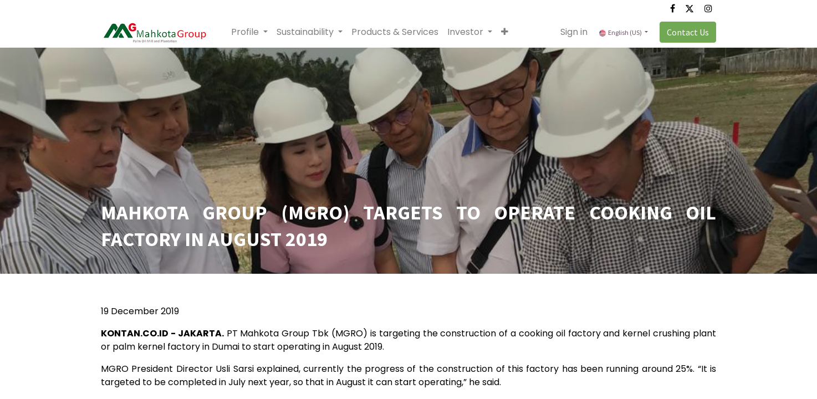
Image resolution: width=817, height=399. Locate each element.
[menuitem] (395, 32)
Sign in (574, 31)
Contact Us (688, 32)
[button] (505, 32)
